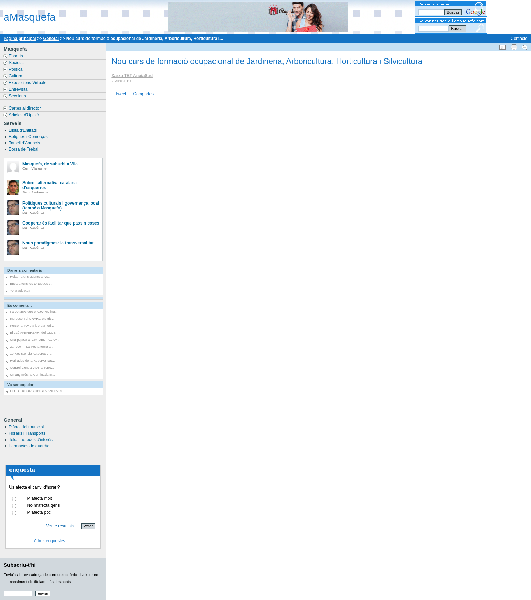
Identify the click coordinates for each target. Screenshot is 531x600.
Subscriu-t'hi (20, 565)
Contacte (519, 38)
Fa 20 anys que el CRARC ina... (34, 311)
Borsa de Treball (25, 149)
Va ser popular (20, 384)
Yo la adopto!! (20, 290)
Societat (17, 62)
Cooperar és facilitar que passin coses (60, 223)
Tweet (120, 93)
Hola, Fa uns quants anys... (30, 276)
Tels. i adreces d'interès (31, 439)
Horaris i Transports (27, 433)
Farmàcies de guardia (29, 445)
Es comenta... (19, 305)
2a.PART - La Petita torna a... (32, 347)
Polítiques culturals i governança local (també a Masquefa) (60, 206)
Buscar (457, 28)
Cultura (16, 76)
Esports (16, 56)
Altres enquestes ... (52, 540)
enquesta (22, 470)
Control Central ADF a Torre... (32, 368)
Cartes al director (25, 108)
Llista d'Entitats (23, 130)
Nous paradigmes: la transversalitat (57, 243)
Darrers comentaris (24, 270)
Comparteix (143, 93)
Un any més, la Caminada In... (32, 375)
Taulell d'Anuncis (25, 142)
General (51, 38)
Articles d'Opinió (24, 114)
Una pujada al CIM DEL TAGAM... (35, 340)
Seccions (18, 96)
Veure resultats (60, 526)
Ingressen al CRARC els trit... (32, 318)
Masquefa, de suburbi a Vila (50, 163)
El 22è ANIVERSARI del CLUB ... (35, 333)
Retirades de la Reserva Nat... (32, 361)
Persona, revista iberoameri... (32, 325)
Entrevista (19, 89)
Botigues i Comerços (29, 136)
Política (16, 69)
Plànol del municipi (26, 427)
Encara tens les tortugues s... (31, 283)
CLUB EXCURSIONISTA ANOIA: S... (37, 391)
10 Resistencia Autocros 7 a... (32, 354)
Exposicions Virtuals (28, 82)
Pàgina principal (20, 38)
